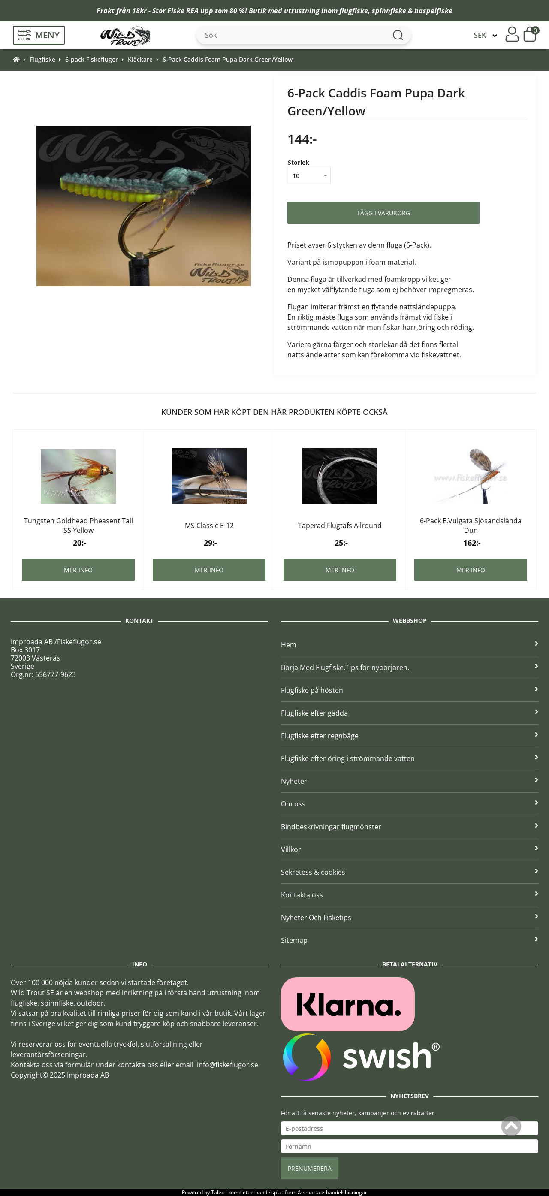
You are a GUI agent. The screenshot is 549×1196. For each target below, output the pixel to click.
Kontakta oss (409, 895)
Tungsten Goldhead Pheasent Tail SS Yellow (78, 525)
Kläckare (140, 59)
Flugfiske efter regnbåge (409, 735)
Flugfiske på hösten (409, 690)
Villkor (409, 849)
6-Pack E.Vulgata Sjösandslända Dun (471, 525)
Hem (409, 644)
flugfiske (353, 10)
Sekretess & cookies (409, 872)
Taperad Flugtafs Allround (340, 525)
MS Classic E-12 (209, 525)
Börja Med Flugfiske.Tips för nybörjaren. (409, 667)
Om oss (409, 804)
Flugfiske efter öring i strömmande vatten (409, 758)
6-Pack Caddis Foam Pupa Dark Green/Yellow (228, 59)
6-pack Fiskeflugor (91, 59)
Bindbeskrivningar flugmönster (409, 826)
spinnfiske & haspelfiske (412, 10)
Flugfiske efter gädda (409, 713)
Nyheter (409, 781)
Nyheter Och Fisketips (409, 917)
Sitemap (409, 940)
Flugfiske (42, 59)
